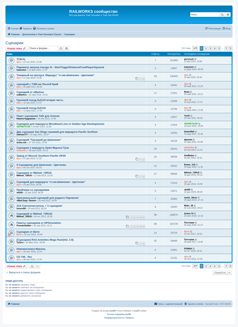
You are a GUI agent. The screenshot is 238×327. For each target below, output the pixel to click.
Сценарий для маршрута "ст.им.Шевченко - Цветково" (51, 181)
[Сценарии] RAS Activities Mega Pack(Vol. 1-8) (45, 239)
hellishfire (22, 150)
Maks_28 (188, 205)
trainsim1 (21, 70)
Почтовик (189, 222)
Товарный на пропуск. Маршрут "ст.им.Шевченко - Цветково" (55, 75)
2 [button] (205, 48)
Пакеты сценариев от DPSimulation (39, 222)
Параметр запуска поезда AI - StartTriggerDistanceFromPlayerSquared (60, 67)
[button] (195, 48)
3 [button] (210, 48)
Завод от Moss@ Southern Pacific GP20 (41, 155)
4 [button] (214, 48)
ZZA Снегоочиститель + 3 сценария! (39, 205)
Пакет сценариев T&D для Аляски (38, 115)
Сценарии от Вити (28, 231)
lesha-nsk (21, 142)
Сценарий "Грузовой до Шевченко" (39, 139)
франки (188, 139)
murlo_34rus (190, 197)
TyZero (20, 242)
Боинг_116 (189, 164)
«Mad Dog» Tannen (26, 200)
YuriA (187, 115)
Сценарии (14, 43)
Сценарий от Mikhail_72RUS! (34, 213)
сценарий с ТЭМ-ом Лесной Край (37, 84)
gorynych (189, 59)
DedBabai (189, 155)
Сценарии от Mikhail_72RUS (34, 172)
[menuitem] (25, 28)
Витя (19, 234)
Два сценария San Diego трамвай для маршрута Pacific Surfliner (57, 131)
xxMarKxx (22, 95)
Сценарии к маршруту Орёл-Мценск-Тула (43, 147)
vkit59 (20, 192)
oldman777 (22, 134)
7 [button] (226, 48)
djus (19, 62)
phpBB (112, 311)
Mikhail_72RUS (24, 175)
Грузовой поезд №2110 (31, 108)
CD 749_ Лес (24, 256)
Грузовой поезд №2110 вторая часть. (40, 100)
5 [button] (219, 48)
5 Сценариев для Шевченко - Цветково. (41, 164)
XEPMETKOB (23, 126)
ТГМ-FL (21, 59)
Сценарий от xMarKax (30, 92)
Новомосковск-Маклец (31, 248)
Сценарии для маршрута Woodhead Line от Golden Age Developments (60, 123)
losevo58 (21, 208)
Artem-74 (188, 213)
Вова (186, 92)
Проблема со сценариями (33, 189)
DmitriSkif (189, 131)
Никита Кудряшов (26, 118)
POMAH (188, 248)
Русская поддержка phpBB (119, 314)
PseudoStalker (24, 225)
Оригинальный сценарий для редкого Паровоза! (48, 197)
